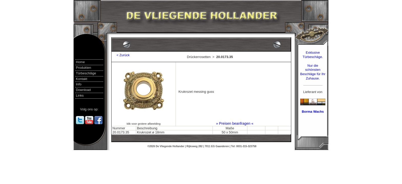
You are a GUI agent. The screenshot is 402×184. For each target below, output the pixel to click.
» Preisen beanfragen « (235, 123)
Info (79, 84)
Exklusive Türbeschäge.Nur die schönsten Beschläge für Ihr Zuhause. (312, 65)
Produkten (83, 68)
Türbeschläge (86, 73)
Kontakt (81, 79)
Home (80, 62)
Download (83, 90)
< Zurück (121, 55)
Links (80, 95)
